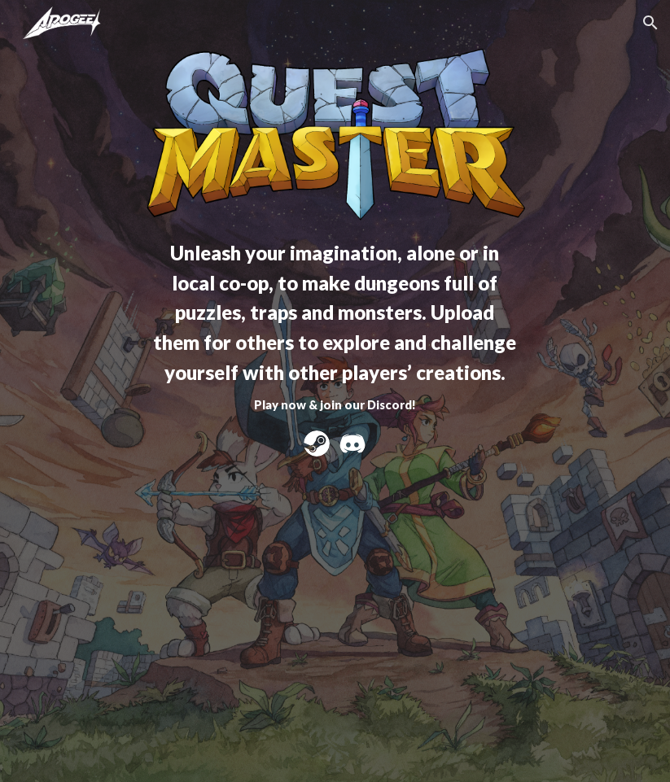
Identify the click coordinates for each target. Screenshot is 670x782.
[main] (335, 325)
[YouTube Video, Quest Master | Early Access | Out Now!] (335, 604)
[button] (650, 22)
